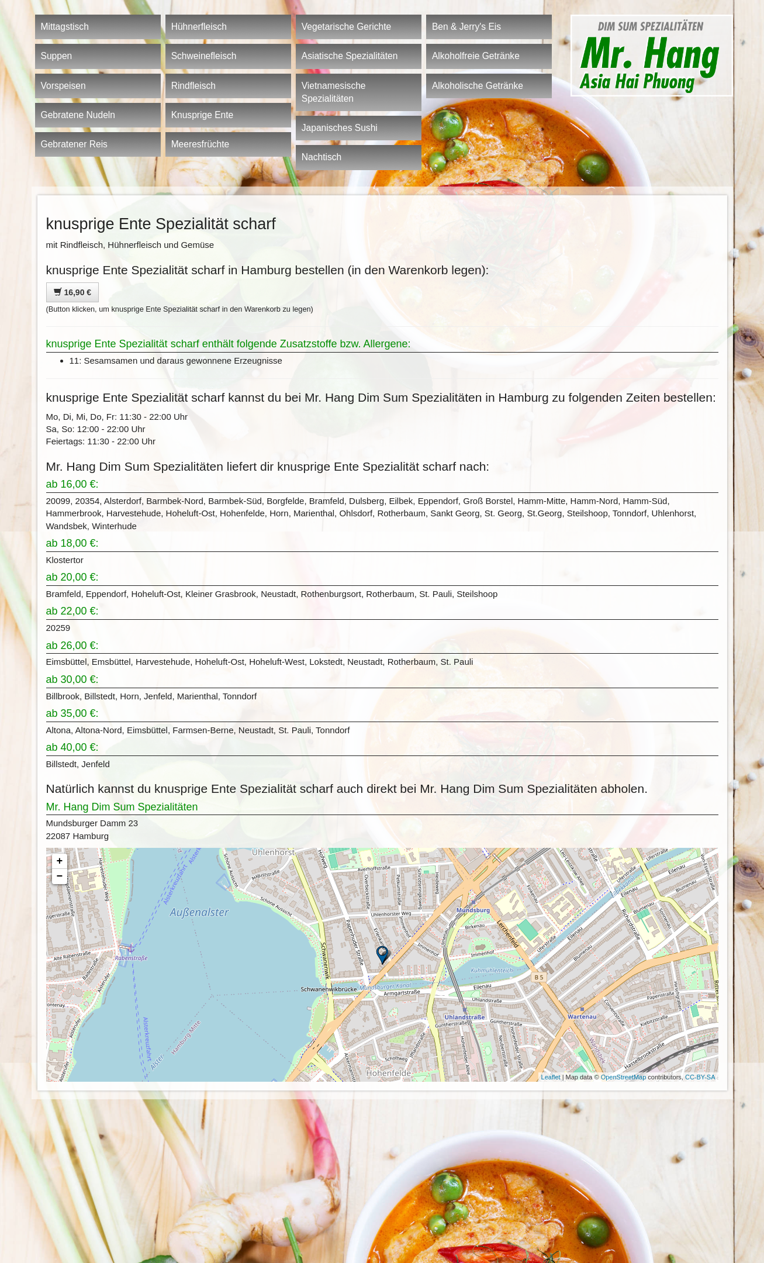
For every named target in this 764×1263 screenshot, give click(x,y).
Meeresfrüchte (200, 144)
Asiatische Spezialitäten (350, 56)
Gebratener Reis (74, 144)
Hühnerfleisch (199, 27)
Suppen (56, 56)
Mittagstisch (65, 27)
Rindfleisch (193, 86)
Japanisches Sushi (340, 128)
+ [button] (60, 861)
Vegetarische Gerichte (346, 27)
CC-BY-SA (700, 1077)
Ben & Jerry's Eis (466, 27)
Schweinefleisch (204, 56)
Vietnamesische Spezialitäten (334, 92)
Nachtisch (321, 157)
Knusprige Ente (202, 115)
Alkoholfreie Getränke (476, 56)
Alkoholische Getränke (477, 86)
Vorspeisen (63, 86)
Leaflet (551, 1077)
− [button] (60, 876)
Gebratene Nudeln (78, 115)
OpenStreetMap (624, 1077)
